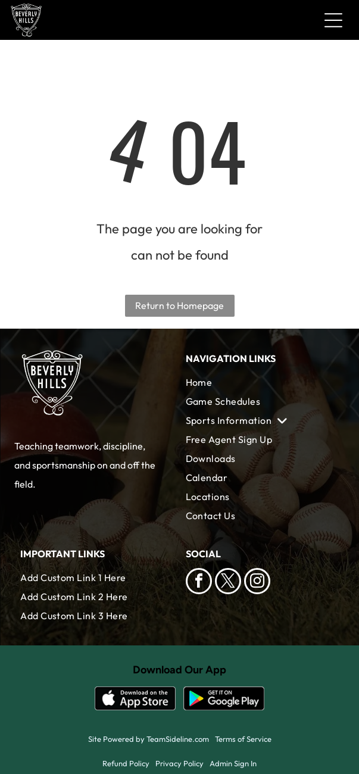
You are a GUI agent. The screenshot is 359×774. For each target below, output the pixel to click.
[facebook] (199, 582)
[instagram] (257, 582)
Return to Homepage (179, 305)
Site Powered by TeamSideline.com (148, 739)
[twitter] (228, 582)
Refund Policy (125, 763)
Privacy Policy (179, 763)
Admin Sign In (233, 763)
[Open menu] (333, 20)
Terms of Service (243, 739)
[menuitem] (262, 382)
